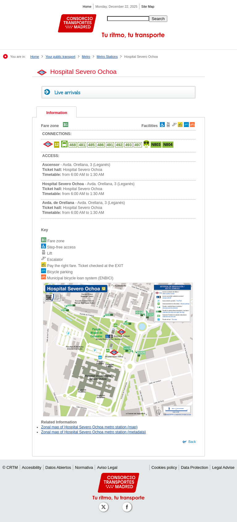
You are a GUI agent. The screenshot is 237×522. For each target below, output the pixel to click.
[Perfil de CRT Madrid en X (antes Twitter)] (104, 504)
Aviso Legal (107, 467)
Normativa (84, 467)
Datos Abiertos (58, 467)
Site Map (147, 6)
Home (87, 6)
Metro (86, 56)
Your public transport (60, 56)
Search (158, 18)
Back (192, 441)
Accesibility (31, 467)
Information (56, 113)
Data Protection (194, 467)
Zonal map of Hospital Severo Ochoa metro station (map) (89, 427)
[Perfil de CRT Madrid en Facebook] (128, 504)
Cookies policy (164, 467)
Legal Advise (223, 467)
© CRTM (10, 467)
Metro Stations (107, 56)
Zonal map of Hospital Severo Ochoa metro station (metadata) (93, 432)
